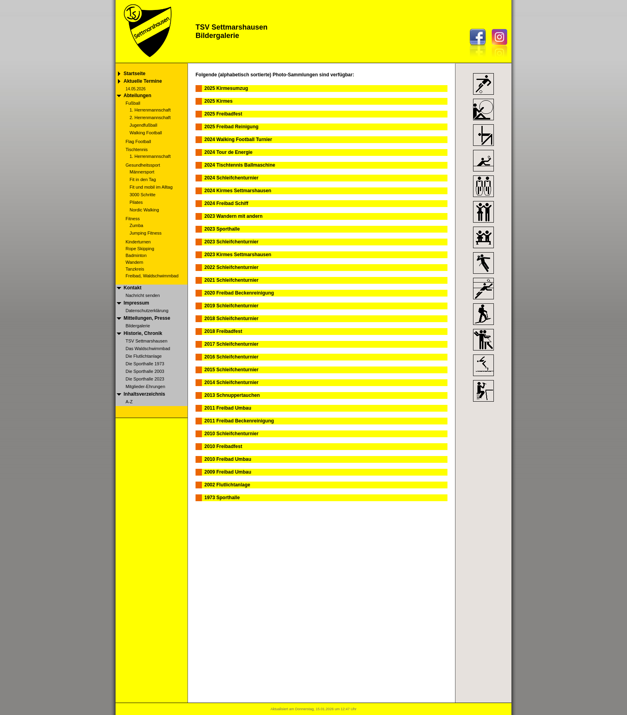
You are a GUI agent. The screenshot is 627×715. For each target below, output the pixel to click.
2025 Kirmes (218, 101)
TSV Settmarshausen (147, 341)
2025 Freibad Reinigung (231, 126)
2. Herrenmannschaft (150, 117)
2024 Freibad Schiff (226, 203)
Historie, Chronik (143, 333)
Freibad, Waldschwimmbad (152, 275)
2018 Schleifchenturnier (231, 318)
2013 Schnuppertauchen (232, 395)
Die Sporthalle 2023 (145, 378)
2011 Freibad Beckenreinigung (239, 421)
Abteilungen (137, 95)
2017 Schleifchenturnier (231, 344)
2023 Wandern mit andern (233, 216)
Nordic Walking (144, 209)
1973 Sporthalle (222, 497)
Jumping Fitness (146, 233)
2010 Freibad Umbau (227, 459)
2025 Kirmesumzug (226, 88)
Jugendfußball (143, 125)
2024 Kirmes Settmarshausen (237, 190)
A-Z (129, 401)
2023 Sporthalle (222, 229)
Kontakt (133, 288)
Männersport (142, 171)
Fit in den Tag (143, 179)
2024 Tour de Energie (228, 152)
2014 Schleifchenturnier (231, 382)
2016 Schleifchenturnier (231, 357)
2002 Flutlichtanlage (227, 485)
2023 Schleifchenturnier (231, 242)
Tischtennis (137, 149)
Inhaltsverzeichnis (144, 394)
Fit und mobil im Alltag (151, 187)
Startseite (135, 73)
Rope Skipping (140, 248)
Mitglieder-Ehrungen (145, 386)
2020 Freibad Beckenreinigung (239, 293)
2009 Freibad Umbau (227, 472)
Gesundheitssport (143, 165)
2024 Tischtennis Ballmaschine (239, 165)
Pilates (136, 202)
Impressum (136, 303)
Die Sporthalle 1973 (145, 363)
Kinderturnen (138, 241)
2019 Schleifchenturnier (231, 306)
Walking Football (146, 132)
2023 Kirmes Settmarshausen (237, 254)
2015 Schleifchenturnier (231, 369)
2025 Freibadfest (223, 114)
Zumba (136, 225)
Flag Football (138, 141)
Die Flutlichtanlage (144, 356)
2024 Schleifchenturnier (231, 178)
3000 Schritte (143, 194)
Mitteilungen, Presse (147, 318)
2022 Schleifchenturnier (231, 267)
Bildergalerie (138, 325)
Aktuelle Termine (143, 81)
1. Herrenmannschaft (150, 110)
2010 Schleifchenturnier (231, 433)
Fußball (133, 103)
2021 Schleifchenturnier (231, 280)
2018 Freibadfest (223, 331)
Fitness (133, 218)
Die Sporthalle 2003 (145, 371)
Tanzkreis (135, 269)
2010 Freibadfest (223, 446)
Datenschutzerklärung (147, 310)
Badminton (136, 255)
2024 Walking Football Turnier (238, 139)
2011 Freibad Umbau (227, 408)
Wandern (134, 262)
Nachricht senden (143, 295)
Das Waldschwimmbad (148, 348)
